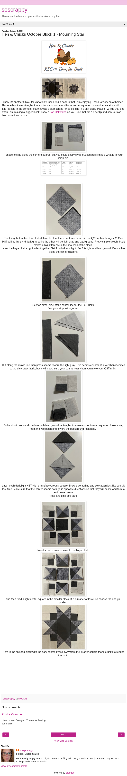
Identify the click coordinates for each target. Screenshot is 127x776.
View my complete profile (14, 766)
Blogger (70, 772)
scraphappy (26, 750)
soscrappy (14, 10)
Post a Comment (13, 714)
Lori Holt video (58, 112)
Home (63, 734)
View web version (63, 741)
